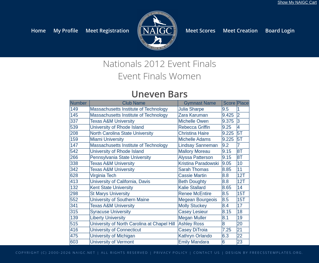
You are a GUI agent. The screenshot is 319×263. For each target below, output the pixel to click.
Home (38, 30)
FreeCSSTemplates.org (276, 252)
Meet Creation (240, 30)
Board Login (280, 30)
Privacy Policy (171, 252)
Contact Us (206, 252)
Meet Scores (200, 30)
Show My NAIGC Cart (297, 2)
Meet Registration (107, 30)
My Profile (66, 30)
